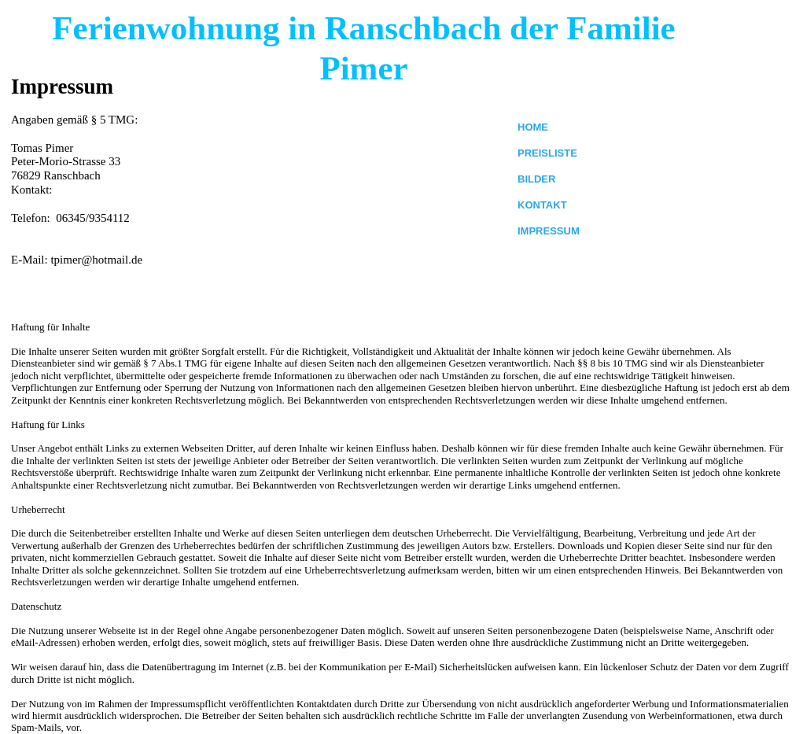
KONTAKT (542, 205)
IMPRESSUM (549, 231)
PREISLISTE (547, 153)
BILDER (536, 179)
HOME (533, 127)
